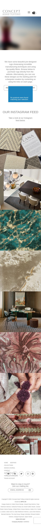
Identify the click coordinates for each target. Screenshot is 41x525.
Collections (8, 465)
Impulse (23, 501)
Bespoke (13, 462)
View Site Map (20, 519)
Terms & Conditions (11, 475)
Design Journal (9, 468)
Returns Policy (9, 473)
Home (6, 462)
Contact (7, 470)
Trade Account (9, 478)
